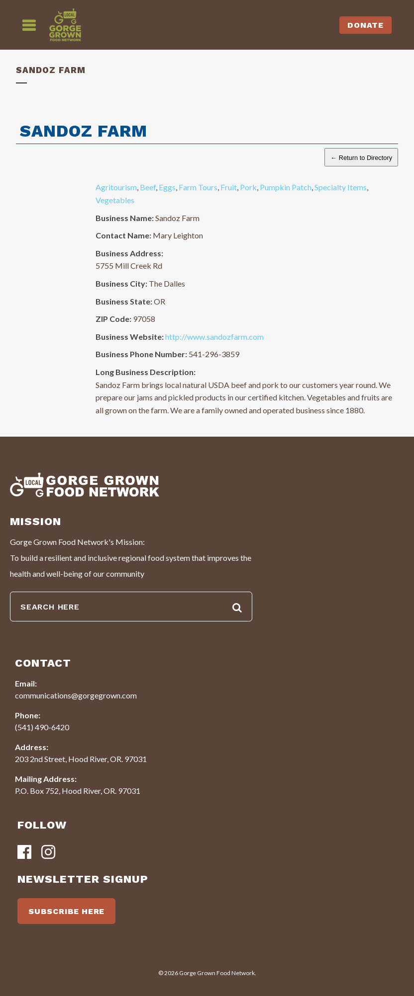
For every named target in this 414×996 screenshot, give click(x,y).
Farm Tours (198, 187)
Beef (148, 187)
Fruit (228, 187)
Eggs (167, 187)
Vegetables (115, 200)
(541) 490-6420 (42, 727)
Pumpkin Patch (285, 187)
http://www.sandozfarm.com (214, 336)
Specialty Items (340, 187)
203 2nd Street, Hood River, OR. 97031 (81, 759)
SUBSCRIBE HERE (66, 911)
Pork (248, 187)
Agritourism (116, 187)
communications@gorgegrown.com (76, 695)
